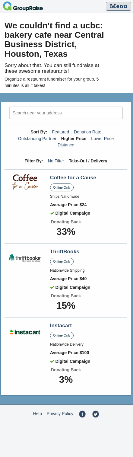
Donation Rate (87, 131)
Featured (60, 131)
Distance (66, 144)
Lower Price (102, 138)
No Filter (56, 160)
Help (37, 413)
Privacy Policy (60, 413)
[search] (66, 113)
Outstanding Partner (37, 138)
